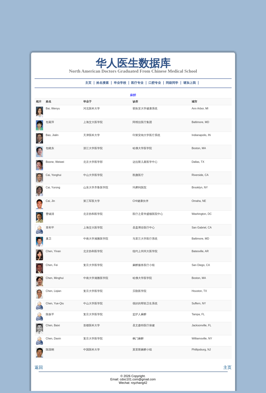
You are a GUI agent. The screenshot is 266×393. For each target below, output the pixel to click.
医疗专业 (137, 83)
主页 (88, 83)
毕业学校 (120, 83)
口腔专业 (154, 83)
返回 (39, 367)
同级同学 (172, 83)
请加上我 (189, 83)
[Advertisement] (133, 26)
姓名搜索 (102, 83)
